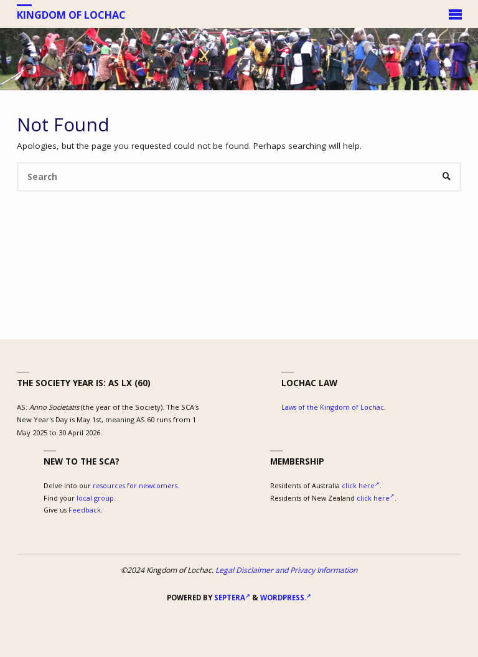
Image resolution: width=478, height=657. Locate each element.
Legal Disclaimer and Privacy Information (286, 570)
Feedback (84, 509)
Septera (231, 597)
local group (95, 498)
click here (361, 485)
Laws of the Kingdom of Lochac (332, 407)
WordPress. (285, 597)
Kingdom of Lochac (71, 14)
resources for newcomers (135, 485)
